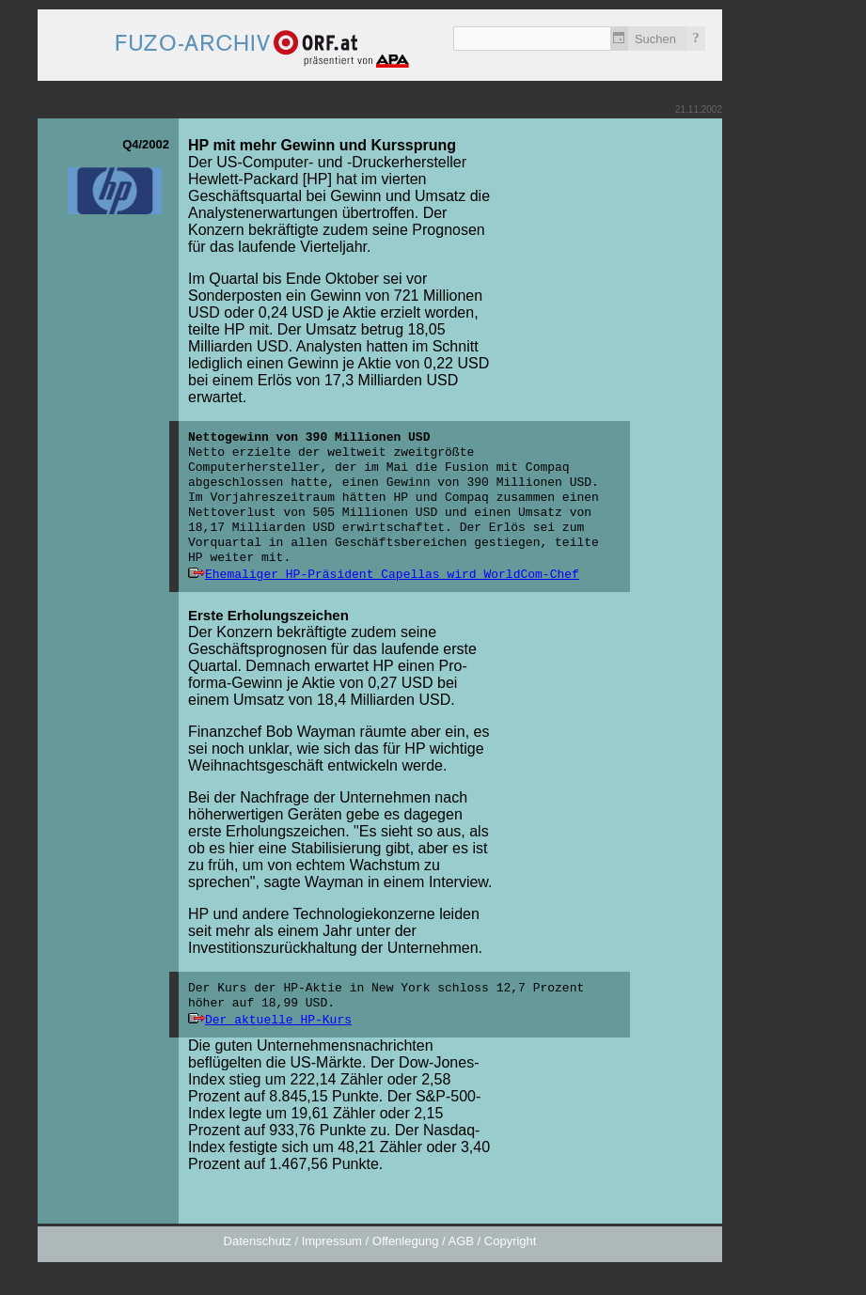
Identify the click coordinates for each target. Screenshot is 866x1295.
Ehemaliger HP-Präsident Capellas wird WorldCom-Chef (392, 575)
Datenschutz (257, 1241)
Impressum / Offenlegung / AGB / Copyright (419, 1241)
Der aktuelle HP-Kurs (278, 1020)
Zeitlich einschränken (619, 38)
